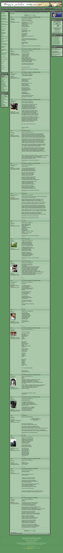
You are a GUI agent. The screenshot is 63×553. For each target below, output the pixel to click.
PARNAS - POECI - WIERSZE (5, 22)
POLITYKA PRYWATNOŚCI (4, 19)
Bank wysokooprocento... (5, 89)
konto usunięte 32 (14, 73)
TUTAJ (60, 32)
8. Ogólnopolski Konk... (56, 44)
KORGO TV (4, 26)
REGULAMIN (11, 8)
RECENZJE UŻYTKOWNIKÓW (5, 44)
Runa (11, 50)
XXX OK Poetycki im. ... (56, 38)
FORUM (43, 8)
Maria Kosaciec (54, 55)
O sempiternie (4, 95)
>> (34, 15)
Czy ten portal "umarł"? (4, 87)
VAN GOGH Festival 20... (57, 42)
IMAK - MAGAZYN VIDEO (30, 8)
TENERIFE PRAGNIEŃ (4, 105)
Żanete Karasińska (14, 164)
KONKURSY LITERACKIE (4, 16)
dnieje (3, 101)
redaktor (29, 160)
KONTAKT (3, 67)
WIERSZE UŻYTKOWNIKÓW (19, 8)
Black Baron (13, 329)
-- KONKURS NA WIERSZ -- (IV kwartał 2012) (5, 53)
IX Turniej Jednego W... (56, 43)
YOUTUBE (4, 28)
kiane (11, 311)
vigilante (12, 437)
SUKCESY (4, 56)
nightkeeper (13, 18)
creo (11, 132)
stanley (12, 416)
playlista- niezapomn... (4, 90)
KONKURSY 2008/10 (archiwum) (4, 47)
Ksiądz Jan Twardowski (4, 84)
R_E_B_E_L (13, 499)
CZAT (3, 63)
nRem (12, 262)
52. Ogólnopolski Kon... (56, 41)
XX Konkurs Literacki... (56, 37)
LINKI (3, 65)
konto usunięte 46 (14, 282)
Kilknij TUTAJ (55, 29)
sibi (11, 460)
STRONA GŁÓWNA (4, 8)
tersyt (12, 222)
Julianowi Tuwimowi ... (4, 98)
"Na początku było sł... (4, 82)
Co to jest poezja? (3, 80)
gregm (12, 398)
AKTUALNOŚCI (38, 8)
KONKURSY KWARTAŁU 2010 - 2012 (5, 50)
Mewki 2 (3, 104)
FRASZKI (3, 85)
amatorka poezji (13, 101)
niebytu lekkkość (4, 96)
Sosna (12, 240)
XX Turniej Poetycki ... (56, 39)
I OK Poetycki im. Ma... (56, 40)
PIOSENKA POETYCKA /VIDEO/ (4, 33)
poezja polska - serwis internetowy (16, 12)
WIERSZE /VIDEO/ (3, 30)
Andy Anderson (13, 376)
